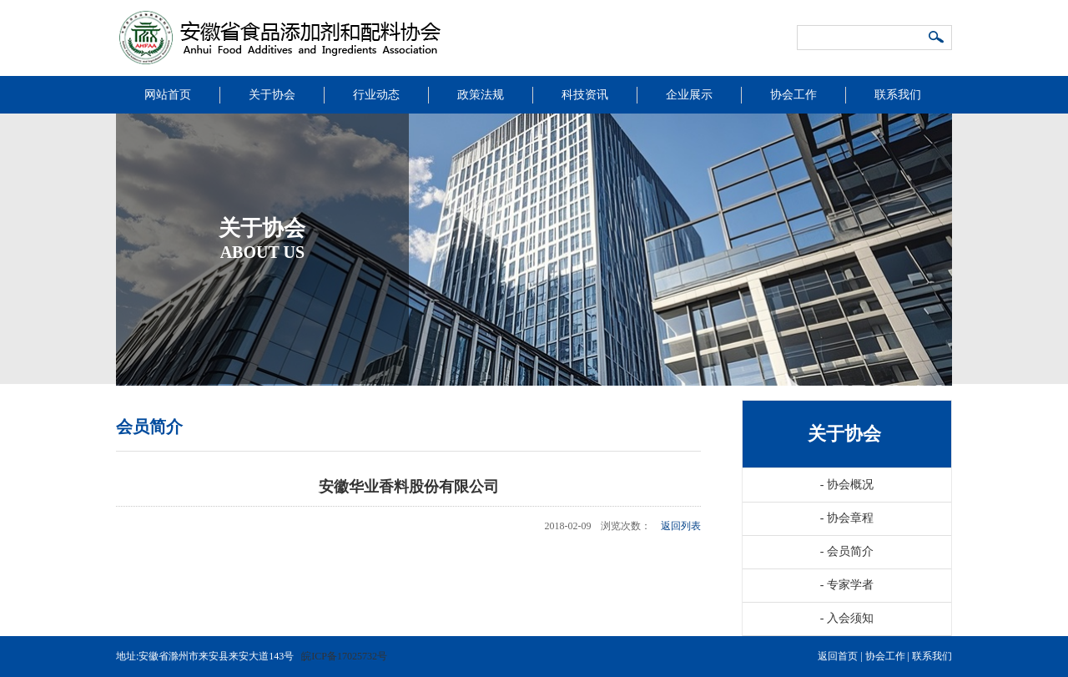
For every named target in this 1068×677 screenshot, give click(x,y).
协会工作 (793, 94)
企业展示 (689, 94)
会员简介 (847, 551)
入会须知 (847, 618)
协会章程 (847, 518)
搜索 (937, 38)
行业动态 (376, 94)
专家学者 (847, 584)
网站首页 (167, 94)
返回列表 (681, 526)
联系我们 (897, 94)
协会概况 (847, 484)
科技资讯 (585, 94)
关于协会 (272, 94)
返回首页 (838, 656)
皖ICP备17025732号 (344, 656)
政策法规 (480, 94)
